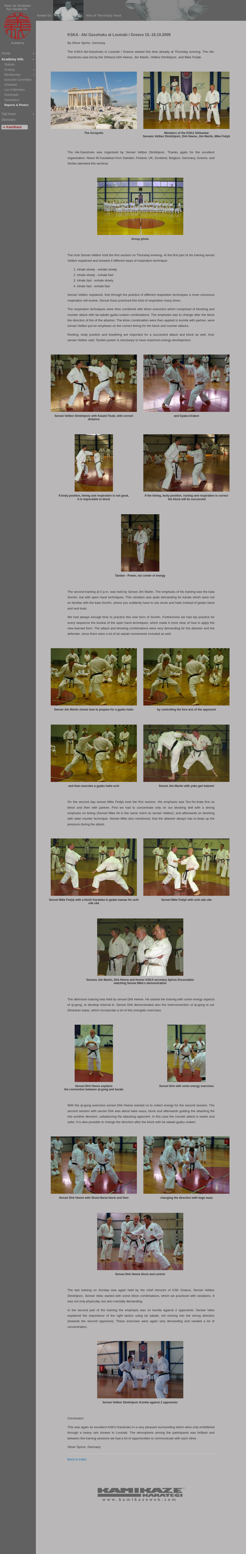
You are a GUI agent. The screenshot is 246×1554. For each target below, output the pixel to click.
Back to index (77, 1459)
